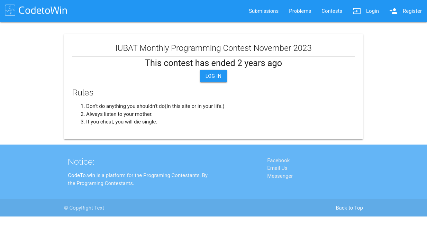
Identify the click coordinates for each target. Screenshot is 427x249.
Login (366, 11)
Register (405, 11)
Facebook (278, 188)
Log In (214, 76)
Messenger (280, 203)
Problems (300, 11)
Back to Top (349, 235)
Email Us (277, 195)
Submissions (264, 11)
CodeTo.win (81, 203)
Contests (331, 11)
